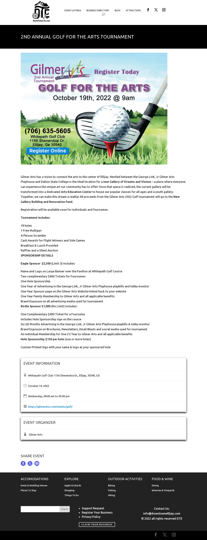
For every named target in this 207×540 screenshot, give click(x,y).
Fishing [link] (112, 490)
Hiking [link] (111, 495)
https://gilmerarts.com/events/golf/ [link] (50, 406)
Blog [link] (117, 10)
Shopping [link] (69, 490)
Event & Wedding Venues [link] (34, 485)
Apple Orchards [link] (72, 485)
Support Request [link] (93, 508)
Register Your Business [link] (97, 512)
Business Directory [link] (98, 10)
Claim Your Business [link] (96, 524)
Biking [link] (111, 485)
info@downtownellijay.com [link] (161, 513)
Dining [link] (155, 485)
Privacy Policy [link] (91, 516)
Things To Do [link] (71, 495)
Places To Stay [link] (28, 490)
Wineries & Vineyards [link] (163, 490)
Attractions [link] (133, 10)
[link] (41, 21)
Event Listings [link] (73, 10)
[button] (148, 10)
